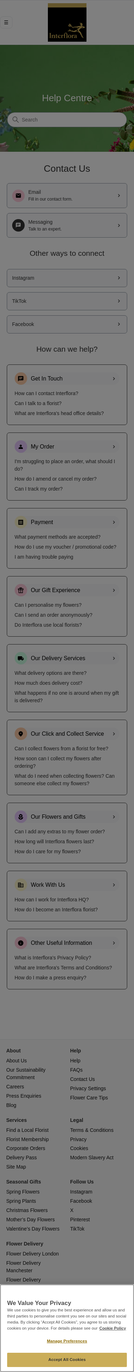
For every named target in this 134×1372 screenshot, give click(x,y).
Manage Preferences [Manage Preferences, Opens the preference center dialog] (67, 1341)
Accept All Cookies (67, 1359)
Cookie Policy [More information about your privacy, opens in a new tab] (112, 1328)
